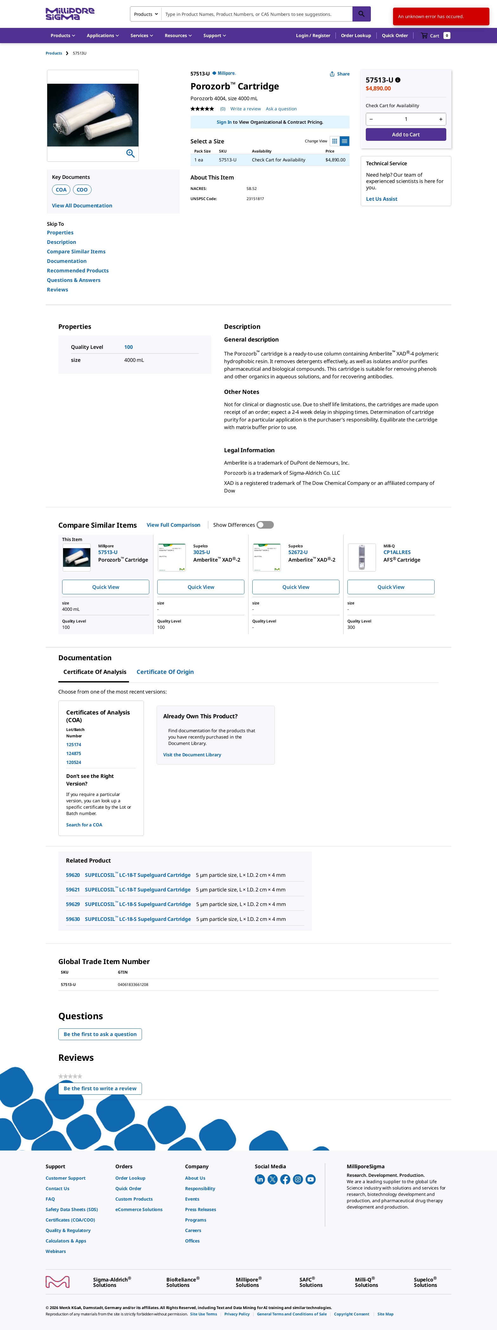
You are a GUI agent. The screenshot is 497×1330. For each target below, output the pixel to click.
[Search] (361, 14)
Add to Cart (406, 134)
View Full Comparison (173, 525)
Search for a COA (84, 825)
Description (61, 241)
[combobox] (250, 14)
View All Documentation (82, 205)
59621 (73, 889)
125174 (73, 744)
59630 (73, 919)
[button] (313, 35)
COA (61, 189)
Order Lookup (356, 35)
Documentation (67, 261)
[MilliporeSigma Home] (70, 14)
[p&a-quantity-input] (406, 119)
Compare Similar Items (76, 251)
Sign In (224, 122)
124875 (73, 753)
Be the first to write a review (103, 1090)
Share (340, 74)
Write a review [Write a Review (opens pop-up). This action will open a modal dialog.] (245, 109)
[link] (77, 1178)
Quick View (105, 587)
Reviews (57, 289)
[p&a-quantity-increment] (441, 119)
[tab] (59, 53)
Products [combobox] (143, 14)
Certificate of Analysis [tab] (94, 671)
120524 (73, 762)
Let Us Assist (381, 199)
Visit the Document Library (192, 755)
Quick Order (395, 35)
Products (54, 53)
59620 (73, 874)
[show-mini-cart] (435, 35)
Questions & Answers (73, 280)
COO (82, 189)
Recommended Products (78, 270)
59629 (73, 904)
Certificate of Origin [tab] (165, 671)
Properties (60, 232)
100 (128, 346)
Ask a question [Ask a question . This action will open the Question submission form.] (281, 109)
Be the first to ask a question (100, 1034)
